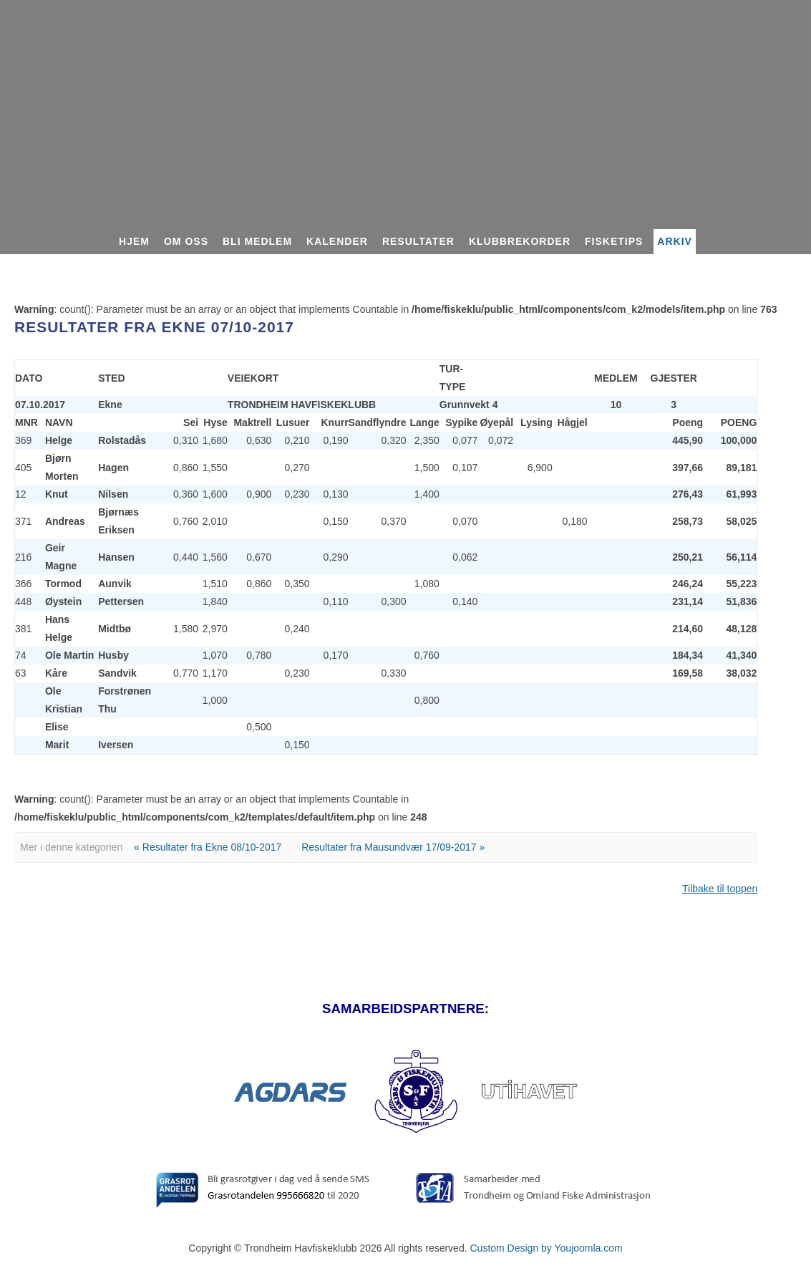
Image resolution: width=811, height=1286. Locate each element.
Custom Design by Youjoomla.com (546, 1248)
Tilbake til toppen (719, 888)
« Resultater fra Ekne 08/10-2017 (207, 847)
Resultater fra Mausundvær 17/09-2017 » (393, 847)
